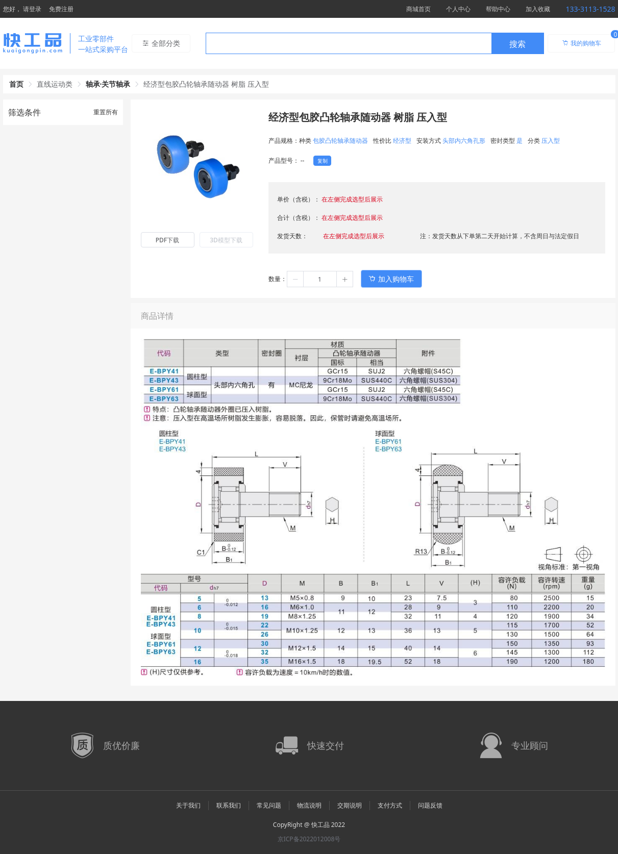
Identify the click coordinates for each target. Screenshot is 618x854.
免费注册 (61, 9)
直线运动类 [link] (54, 84)
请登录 (32, 9)
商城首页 (418, 9)
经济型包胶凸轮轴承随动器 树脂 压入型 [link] (205, 84)
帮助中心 (498, 9)
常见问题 (269, 805)
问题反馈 (430, 805)
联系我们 (228, 805)
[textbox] (348, 44)
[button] (295, 279)
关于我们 (188, 805)
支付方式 (390, 805)
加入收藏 (538, 9)
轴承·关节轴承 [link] (108, 84)
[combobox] (375, 43)
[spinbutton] (320, 279)
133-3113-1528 (590, 9)
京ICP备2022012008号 (309, 839)
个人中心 (458, 9)
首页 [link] (16, 84)
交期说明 (349, 805)
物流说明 (309, 805)
